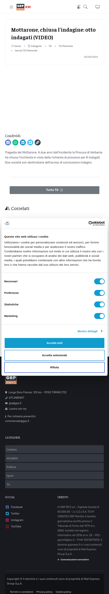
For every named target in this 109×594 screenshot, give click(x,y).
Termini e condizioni (21, 586)
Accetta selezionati (54, 355)
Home (16, 46)
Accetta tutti (55, 342)
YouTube (13, 521)
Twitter (12, 508)
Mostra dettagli (87, 331)
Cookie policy (63, 586)
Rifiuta (54, 367)
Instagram (14, 515)
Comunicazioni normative (73, 554)
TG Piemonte (66, 46)
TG (50, 46)
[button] (86, 7)
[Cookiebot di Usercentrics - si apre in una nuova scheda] (88, 223)
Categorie (35, 46)
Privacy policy (44, 586)
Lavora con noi (16, 403)
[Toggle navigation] (11, 7)
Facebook (14, 502)
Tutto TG (54, 190)
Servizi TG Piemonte (26, 50)
